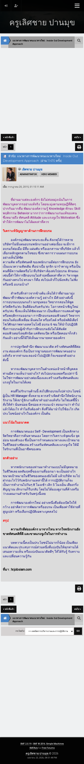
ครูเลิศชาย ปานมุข (37, 753)
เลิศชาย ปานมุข (32, 169)
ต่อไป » (77, 137)
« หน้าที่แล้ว (8, 137)
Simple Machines (55, 744)
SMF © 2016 (39, 744)
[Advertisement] (42, 91)
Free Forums (48, 748)
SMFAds (33, 748)
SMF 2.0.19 (25, 744)
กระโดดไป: (20, 631)
